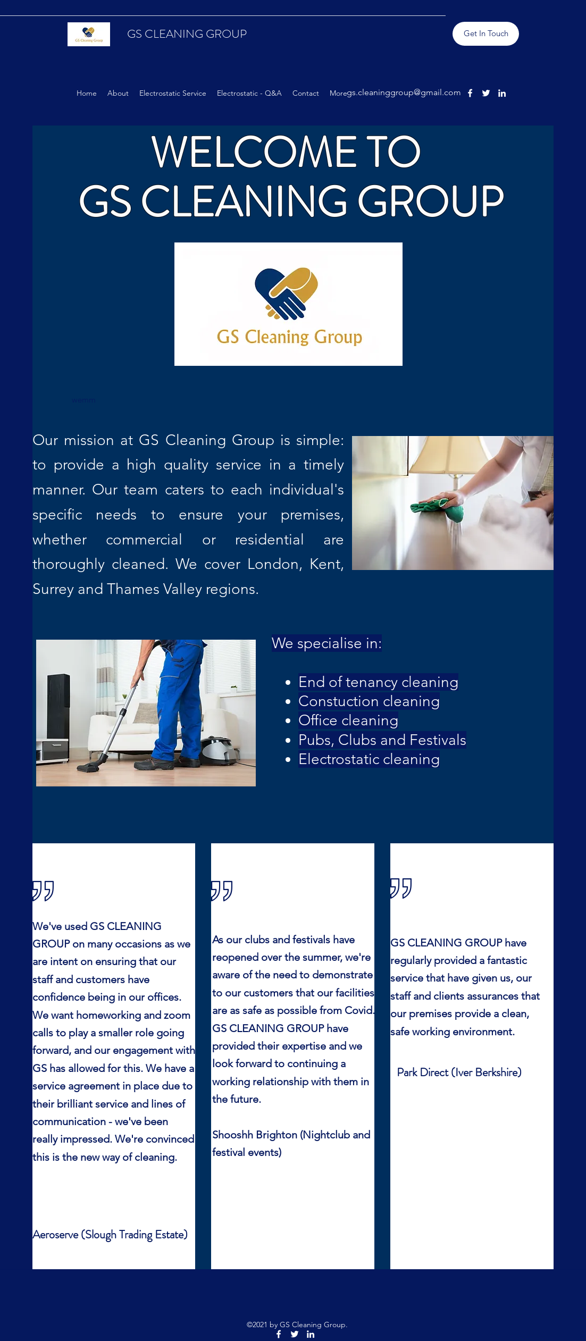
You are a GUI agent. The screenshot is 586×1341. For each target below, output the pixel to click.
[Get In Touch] (486, 34)
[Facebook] (470, 93)
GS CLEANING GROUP (187, 34)
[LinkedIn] (502, 93)
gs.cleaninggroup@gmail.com (404, 92)
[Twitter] (486, 93)
